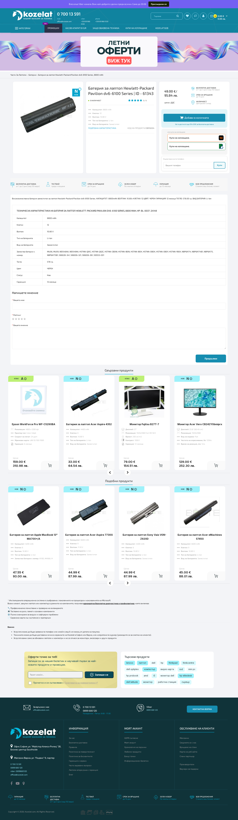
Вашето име (18, 300)
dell (153, 663)
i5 (154, 675)
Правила (73, 747)
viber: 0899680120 (18, 771)
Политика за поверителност (82, 751)
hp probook (132, 675)
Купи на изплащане (136, 28)
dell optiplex (132, 669)
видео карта (167, 669)
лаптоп (142, 663)
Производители (187, 764)
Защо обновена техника (106, 28)
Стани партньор (187, 756)
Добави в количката (194, 117)
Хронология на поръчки (135, 747)
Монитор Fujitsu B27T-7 (144, 414)
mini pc (191, 669)
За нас (72, 738)
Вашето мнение (20, 325)
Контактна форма (202, 709)
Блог (71, 774)
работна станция (167, 682)
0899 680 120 (90, 710)
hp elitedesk (186, 675)
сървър (186, 682)
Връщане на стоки (188, 747)
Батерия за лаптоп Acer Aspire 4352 (89, 414)
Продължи (211, 358)
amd (146, 675)
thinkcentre (188, 663)
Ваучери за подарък (189, 769)
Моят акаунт (130, 742)
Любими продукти (132, 751)
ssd (181, 669)
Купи (219, 165)
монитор (148, 682)
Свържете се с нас (188, 742)
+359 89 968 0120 (101, 21)
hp (162, 663)
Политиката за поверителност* (81, 683)
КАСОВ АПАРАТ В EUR (75, 28)
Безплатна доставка (78, 742)
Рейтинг (17, 315)
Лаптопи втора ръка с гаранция (83, 770)
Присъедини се (159, 4)
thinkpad (173, 663)
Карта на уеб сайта (188, 751)
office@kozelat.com (64, 21)
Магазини (184, 738)
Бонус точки (130, 756)
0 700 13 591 (69, 13)
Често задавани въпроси (80, 765)
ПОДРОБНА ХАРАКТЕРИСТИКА (102, 128)
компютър (149, 669)
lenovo (129, 663)
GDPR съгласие (131, 738)
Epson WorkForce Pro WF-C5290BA (33, 414)
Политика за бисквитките (80, 756)
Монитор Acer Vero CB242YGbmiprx (199, 414)
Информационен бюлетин (136, 761)
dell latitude (132, 682)
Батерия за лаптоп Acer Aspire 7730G (89, 525)
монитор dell (167, 675)
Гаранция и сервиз (77, 761)
